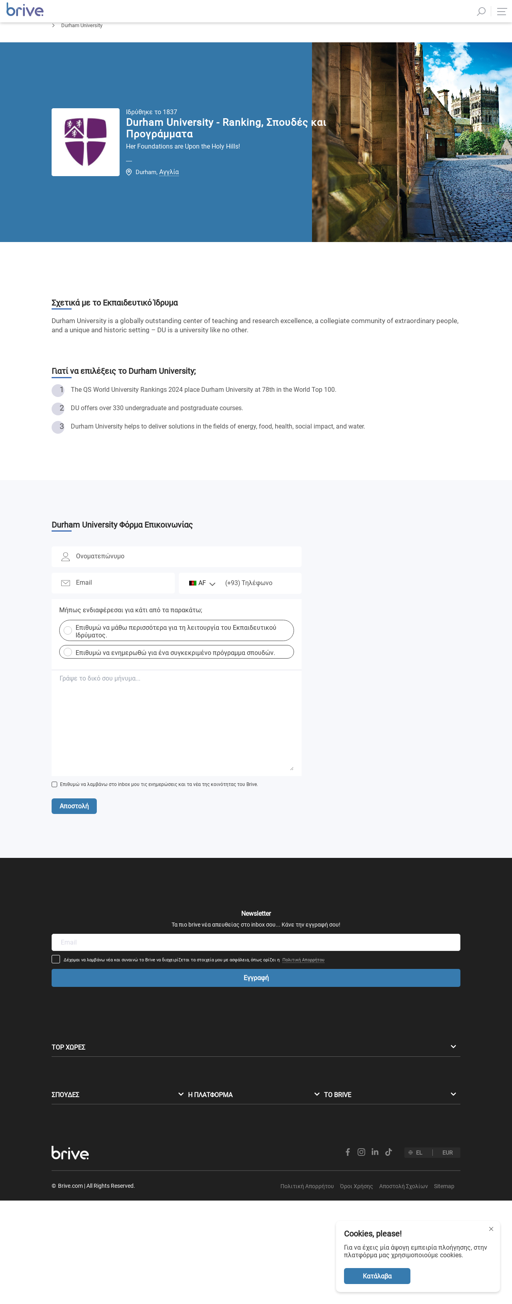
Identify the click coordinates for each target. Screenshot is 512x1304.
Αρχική (59, 46)
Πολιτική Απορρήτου (357, 928)
